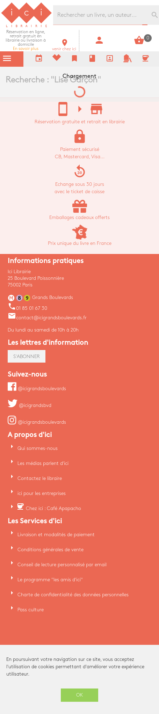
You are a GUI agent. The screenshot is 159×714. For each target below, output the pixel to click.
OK (79, 695)
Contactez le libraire (39, 478)
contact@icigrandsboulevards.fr (47, 317)
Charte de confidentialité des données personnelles (73, 594)
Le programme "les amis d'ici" (50, 579)
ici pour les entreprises (41, 493)
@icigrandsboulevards (37, 388)
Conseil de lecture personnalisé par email (62, 564)
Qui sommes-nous (37, 448)
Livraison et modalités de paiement (56, 534)
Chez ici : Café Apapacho (53, 508)
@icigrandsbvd (29, 405)
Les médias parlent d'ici (42, 463)
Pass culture (30, 609)
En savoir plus (26, 40)
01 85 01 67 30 (27, 308)
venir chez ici (64, 47)
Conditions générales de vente (50, 549)
